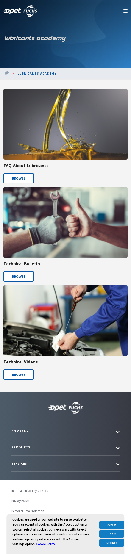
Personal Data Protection (27, 511)
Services (19, 463)
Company (20, 431)
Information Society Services (29, 491)
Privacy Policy (20, 501)
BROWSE (18, 178)
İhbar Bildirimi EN (22, 521)
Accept (111, 548)
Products (20, 447)
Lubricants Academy (37, 73)
